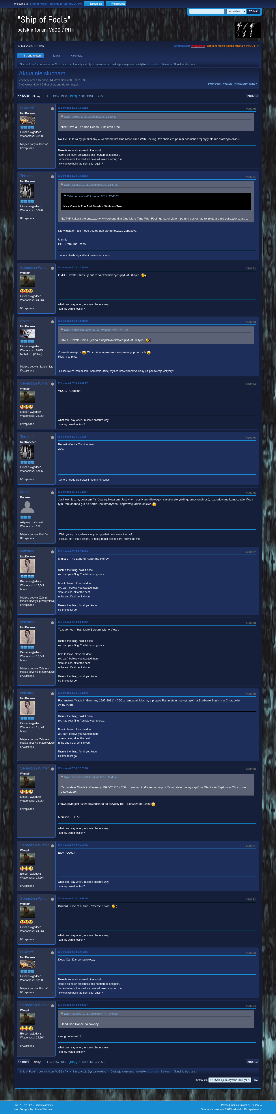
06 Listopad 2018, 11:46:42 (73, 693)
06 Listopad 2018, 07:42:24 (73, 551)
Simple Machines (44, 1105)
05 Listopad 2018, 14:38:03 (73, 175)
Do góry (23, 1062)
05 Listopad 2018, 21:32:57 (73, 436)
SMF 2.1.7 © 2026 (23, 1105)
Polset (25, 321)
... (50, 96)
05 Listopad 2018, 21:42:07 (73, 492)
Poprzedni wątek (220, 83)
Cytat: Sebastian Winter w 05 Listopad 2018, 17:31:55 (96, 330)
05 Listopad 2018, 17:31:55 (73, 267)
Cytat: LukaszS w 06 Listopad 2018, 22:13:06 (91, 1013)
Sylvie (164, 64)
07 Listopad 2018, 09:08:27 (73, 1005)
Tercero (26, 176)
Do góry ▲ (256, 1105)
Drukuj (253, 96)
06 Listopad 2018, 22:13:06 (73, 952)
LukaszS (27, 108)
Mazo (25, 492)
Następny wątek (245, 83)
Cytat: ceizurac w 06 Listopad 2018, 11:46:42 (91, 777)
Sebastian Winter (34, 267)
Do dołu (23, 96)
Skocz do (201, 1079)
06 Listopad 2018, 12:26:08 (73, 768)
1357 (56, 96)
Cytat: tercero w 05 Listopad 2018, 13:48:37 (90, 116)
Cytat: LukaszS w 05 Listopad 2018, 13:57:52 (91, 184)
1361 (90, 96)
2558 (101, 96)
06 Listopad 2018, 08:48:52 (73, 622)
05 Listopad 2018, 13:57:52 (73, 107)
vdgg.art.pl (198, 45)
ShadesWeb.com (43, 1109)
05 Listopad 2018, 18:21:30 (73, 321)
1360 (82, 96)
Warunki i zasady (240, 1105)
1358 (63, 96)
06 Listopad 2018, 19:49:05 (73, 898)
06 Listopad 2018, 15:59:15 (73, 845)
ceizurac (27, 551)
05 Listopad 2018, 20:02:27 (73, 383)
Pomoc (225, 1105)
